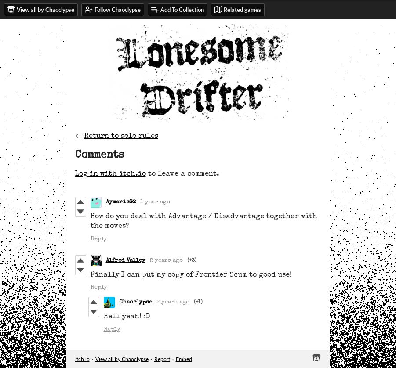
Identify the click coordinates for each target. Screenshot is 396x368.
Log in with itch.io (110, 174)
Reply (99, 239)
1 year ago (155, 202)
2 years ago (166, 260)
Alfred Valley (125, 260)
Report (162, 359)
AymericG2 (121, 202)
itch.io (82, 359)
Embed (184, 359)
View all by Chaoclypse (122, 359)
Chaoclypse (135, 302)
